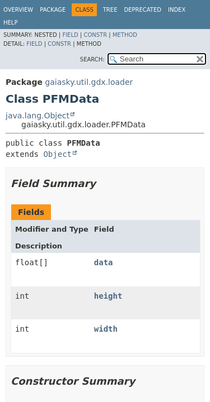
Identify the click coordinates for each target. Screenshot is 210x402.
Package (53, 10)
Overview (18, 10)
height (108, 295)
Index (176, 10)
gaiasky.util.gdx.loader (89, 82)
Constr (95, 35)
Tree (110, 10)
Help (10, 23)
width (106, 328)
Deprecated (142, 10)
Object (57, 154)
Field (70, 35)
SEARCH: (92, 59)
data (103, 262)
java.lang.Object (37, 115)
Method (125, 35)
